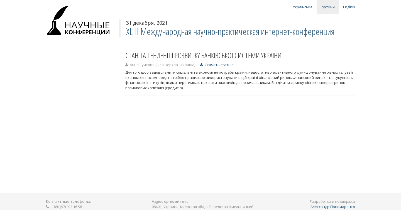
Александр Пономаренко (332, 206)
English (349, 6)
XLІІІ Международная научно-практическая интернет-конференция (230, 31)
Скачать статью (217, 64)
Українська (302, 6)
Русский (328, 6)
